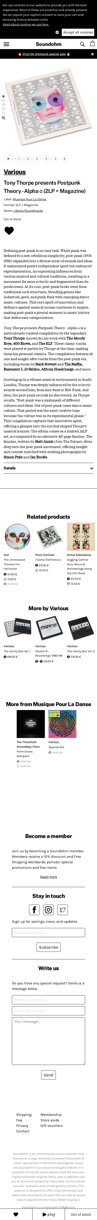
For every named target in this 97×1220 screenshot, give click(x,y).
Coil (6, 555)
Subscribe (48, 947)
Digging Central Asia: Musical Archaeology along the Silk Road (79, 566)
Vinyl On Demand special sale (44, 54)
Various (15, 171)
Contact (23, 1131)
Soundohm (49, 44)
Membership (51, 1114)
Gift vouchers (51, 1125)
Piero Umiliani (45, 555)
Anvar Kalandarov (79, 555)
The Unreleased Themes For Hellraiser (14, 564)
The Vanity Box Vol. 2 (81, 651)
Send (48, 1075)
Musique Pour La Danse (29, 199)
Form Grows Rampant (25, 754)
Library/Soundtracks (28, 211)
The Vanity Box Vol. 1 (17, 651)
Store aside (49, 1120)
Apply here (48, 877)
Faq (19, 1120)
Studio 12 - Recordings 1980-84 (48, 653)
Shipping (24, 1114)
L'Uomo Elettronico (48, 559)
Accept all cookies (78, 32)
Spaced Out (56, 747)
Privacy (22, 1125)
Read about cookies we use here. (26, 24)
